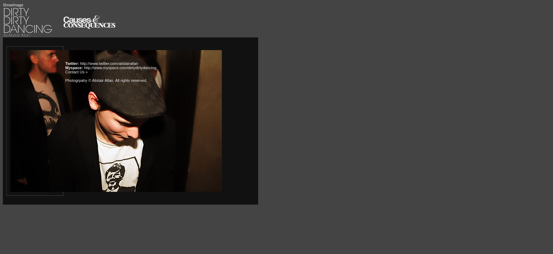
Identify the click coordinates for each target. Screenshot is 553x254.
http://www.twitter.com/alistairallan (109, 63)
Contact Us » (76, 72)
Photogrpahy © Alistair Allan (89, 80)
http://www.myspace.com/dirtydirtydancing (120, 68)
